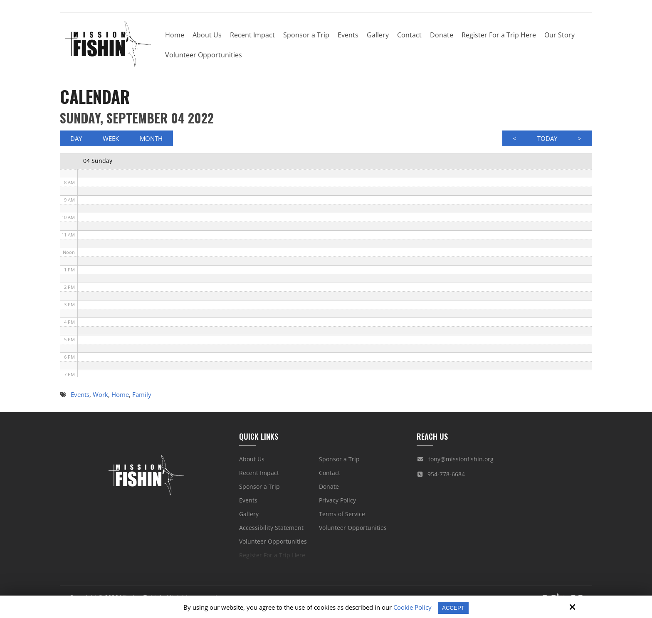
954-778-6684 (446, 477)
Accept (453, 607)
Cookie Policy (411, 607)
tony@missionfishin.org (461, 462)
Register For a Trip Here (272, 558)
